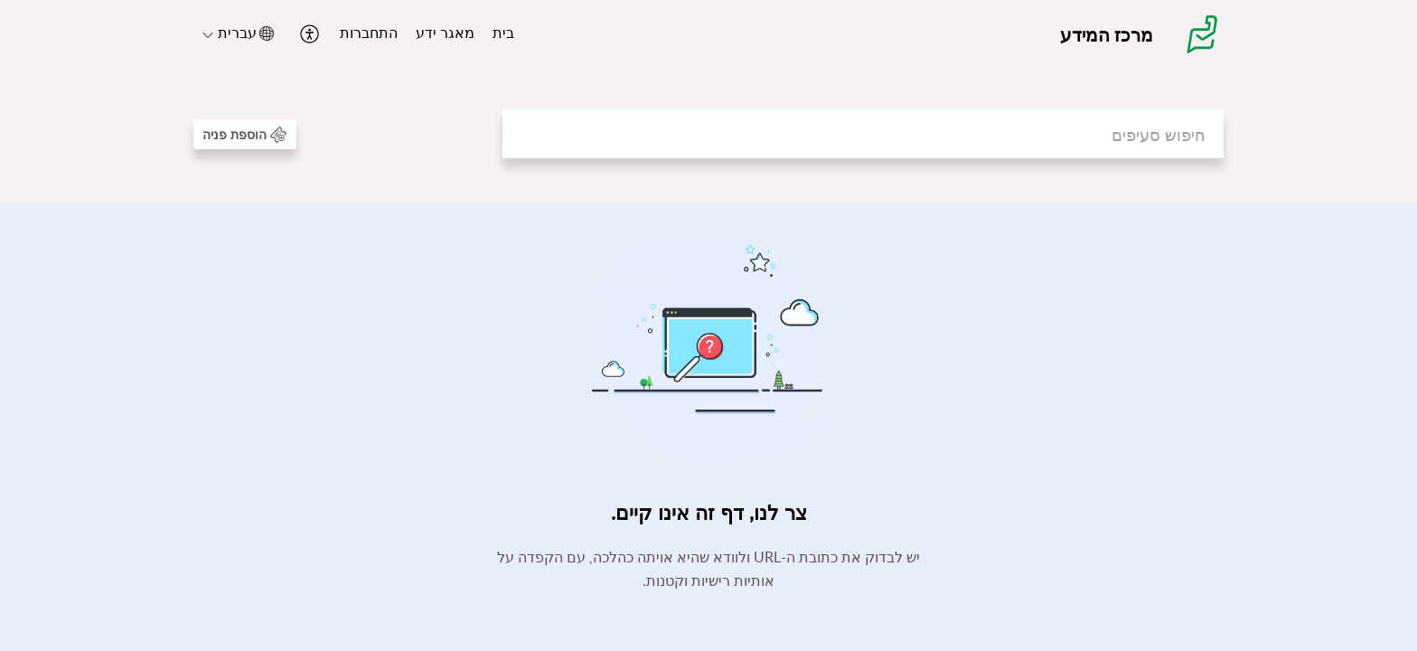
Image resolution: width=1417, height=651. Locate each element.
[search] (863, 134)
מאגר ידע (445, 32)
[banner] (708, 101)
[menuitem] (503, 34)
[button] (308, 34)
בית (503, 32)
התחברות (369, 32)
